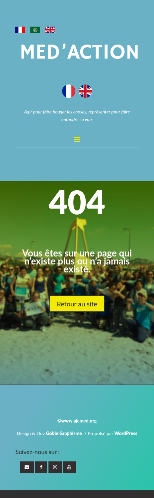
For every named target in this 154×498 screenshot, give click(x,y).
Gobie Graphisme (64, 433)
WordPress (125, 433)
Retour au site (77, 304)
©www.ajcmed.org (77, 420)
